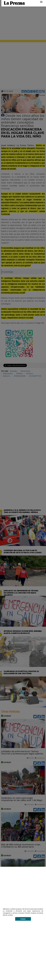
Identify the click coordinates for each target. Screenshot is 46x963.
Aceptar (23, 919)
